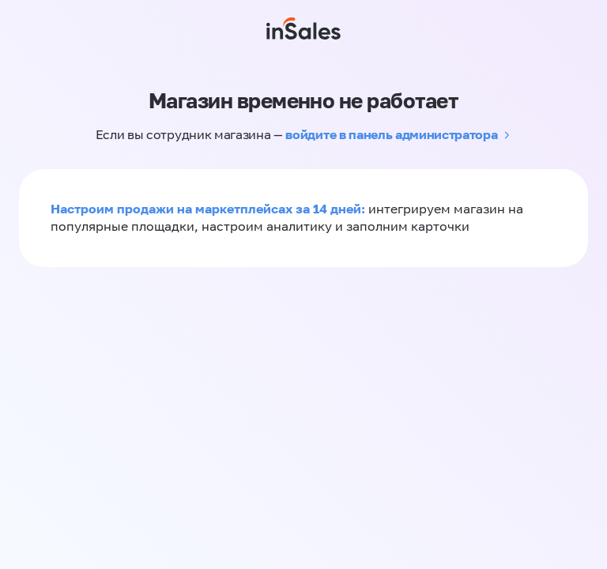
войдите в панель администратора (391, 134)
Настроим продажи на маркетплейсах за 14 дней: (209, 209)
